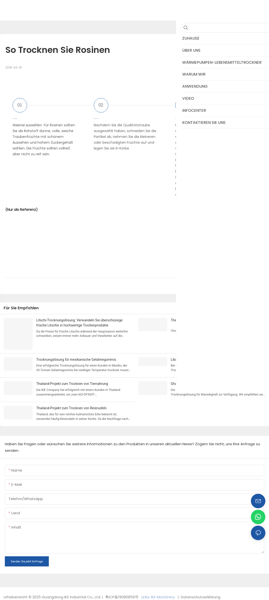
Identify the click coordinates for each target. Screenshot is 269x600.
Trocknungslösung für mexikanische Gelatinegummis (76, 358)
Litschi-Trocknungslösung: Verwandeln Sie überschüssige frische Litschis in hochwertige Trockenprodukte (79, 322)
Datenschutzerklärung (200, 594)
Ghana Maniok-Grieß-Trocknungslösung (200, 382)
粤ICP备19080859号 (121, 594)
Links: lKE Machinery (158, 594)
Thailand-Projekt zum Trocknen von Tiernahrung (72, 382)
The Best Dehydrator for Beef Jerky (197, 320)
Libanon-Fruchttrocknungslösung (195, 358)
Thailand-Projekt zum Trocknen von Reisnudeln (71, 406)
